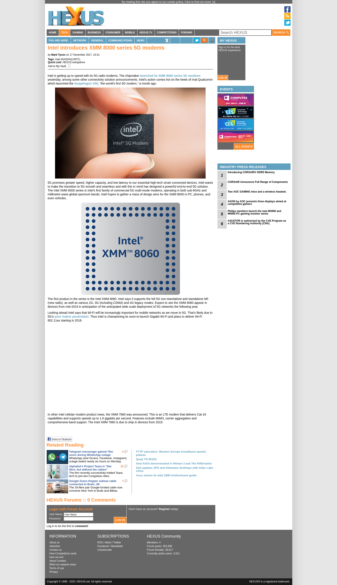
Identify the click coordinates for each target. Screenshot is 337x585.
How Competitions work (63, 553)
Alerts (108, 542)
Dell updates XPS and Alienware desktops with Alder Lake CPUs (174, 469)
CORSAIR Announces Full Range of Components (258, 182)
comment (81, 526)
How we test (56, 557)
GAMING (77, 32)
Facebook (103, 546)
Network (79, 40)
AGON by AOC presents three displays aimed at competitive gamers (257, 202)
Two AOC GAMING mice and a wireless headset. (257, 191)
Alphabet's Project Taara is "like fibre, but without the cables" (90, 468)
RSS (100, 542)
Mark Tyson (58, 54)
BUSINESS (94, 32)
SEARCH (281, 32)
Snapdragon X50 (86, 83)
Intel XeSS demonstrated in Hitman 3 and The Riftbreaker (174, 463)
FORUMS (186, 32)
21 (122, 466)
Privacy (53, 571)
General (97, 40)
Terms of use (56, 568)
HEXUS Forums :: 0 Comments (81, 500)
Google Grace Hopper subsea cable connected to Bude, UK (93, 482)
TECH (64, 32)
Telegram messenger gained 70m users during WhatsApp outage (91, 453)
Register (164, 509)
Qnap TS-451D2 (146, 459)
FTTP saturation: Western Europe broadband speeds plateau (171, 453)
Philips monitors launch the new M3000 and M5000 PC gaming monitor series (254, 212)
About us (54, 542)
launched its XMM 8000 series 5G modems (170, 75)
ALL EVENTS (243, 146)
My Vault (61, 66)
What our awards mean (62, 564)
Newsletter (117, 546)
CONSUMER (112, 32)
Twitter (117, 542)
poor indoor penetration (72, 316)
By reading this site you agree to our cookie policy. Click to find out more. (167, 1)
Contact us (55, 549)
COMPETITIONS (167, 32)
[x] (213, 1)
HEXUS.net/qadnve (74, 62)
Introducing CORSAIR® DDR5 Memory (251, 172)
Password (55, 518)
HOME (53, 32)
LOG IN (222, 77)
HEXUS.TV (146, 32)
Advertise (54, 546)
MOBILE (130, 32)
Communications (120, 40)
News (141, 40)
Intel (57, 59)
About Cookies (57, 560)
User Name (55, 514)
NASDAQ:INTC (70, 59)
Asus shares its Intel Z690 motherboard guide (166, 475)
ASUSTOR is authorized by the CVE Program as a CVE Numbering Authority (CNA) (257, 222)
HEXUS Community (164, 536)
